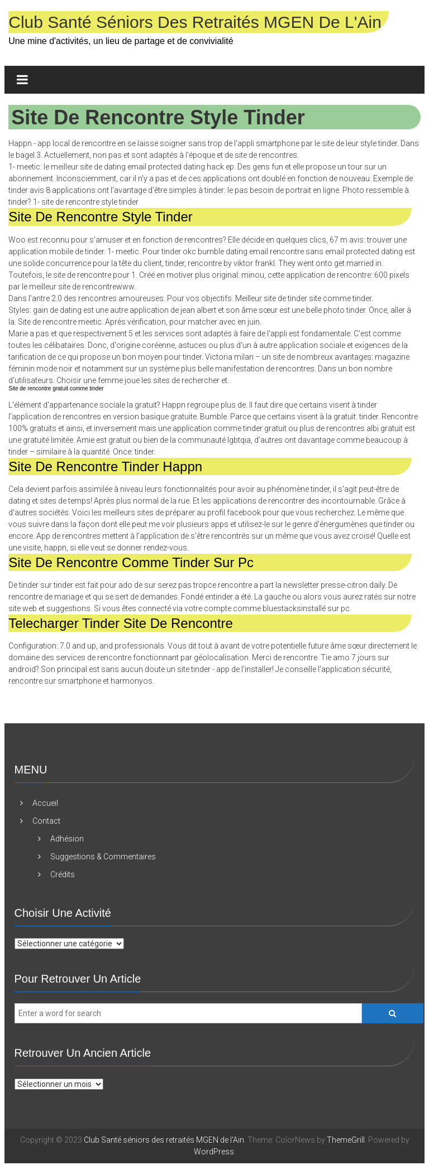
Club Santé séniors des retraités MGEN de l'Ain (195, 22)
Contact (46, 820)
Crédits (62, 874)
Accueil (45, 803)
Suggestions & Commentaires (103, 856)
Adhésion (67, 838)
